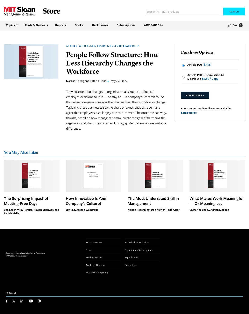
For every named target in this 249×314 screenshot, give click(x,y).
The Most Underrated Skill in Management (153, 200)
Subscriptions (126, 25)
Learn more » (189, 112)
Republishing (131, 257)
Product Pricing (94, 257)
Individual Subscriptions (137, 242)
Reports (60, 25)
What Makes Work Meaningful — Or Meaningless (216, 200)
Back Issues (100, 25)
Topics (10, 25)
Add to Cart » (195, 95)
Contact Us (130, 264)
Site (153, 25)
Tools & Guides (35, 25)
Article (71, 46)
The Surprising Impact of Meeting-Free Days (26, 200)
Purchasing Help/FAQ (97, 272)
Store (88, 249)
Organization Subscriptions (139, 249)
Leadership (131, 46)
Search (234, 11)
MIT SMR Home (94, 242)
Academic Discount (95, 264)
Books (79, 25)
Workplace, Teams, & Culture (100, 46)
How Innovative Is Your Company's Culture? (86, 200)
